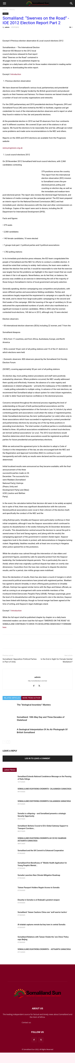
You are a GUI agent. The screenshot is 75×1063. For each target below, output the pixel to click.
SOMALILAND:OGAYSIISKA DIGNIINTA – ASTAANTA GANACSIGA (44, 949)
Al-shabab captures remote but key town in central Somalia (41, 925)
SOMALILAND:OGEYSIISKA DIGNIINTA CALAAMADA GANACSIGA (44, 801)
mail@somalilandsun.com (42, 1022)
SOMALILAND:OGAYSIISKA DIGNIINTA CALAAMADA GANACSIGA (45, 789)
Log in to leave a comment (37, 758)
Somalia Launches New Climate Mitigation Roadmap (39, 875)
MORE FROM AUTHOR (31, 698)
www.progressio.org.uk (13, 148)
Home (5, 9)
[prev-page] (4, 742)
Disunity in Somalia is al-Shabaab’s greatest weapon (39, 900)
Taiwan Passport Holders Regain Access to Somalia (38, 887)
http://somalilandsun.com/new (37, 681)
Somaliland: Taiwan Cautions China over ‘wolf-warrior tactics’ (42, 912)
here (4, 627)
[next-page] (8, 742)
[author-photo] (37, 673)
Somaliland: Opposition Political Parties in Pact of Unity (20, 660)
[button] (4, 3)
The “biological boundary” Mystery (34, 704)
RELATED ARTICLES (12, 698)
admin (7, 27)
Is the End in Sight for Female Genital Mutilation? (56, 660)
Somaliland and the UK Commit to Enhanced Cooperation (41, 850)
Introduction (16, 74)
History (12, 9)
